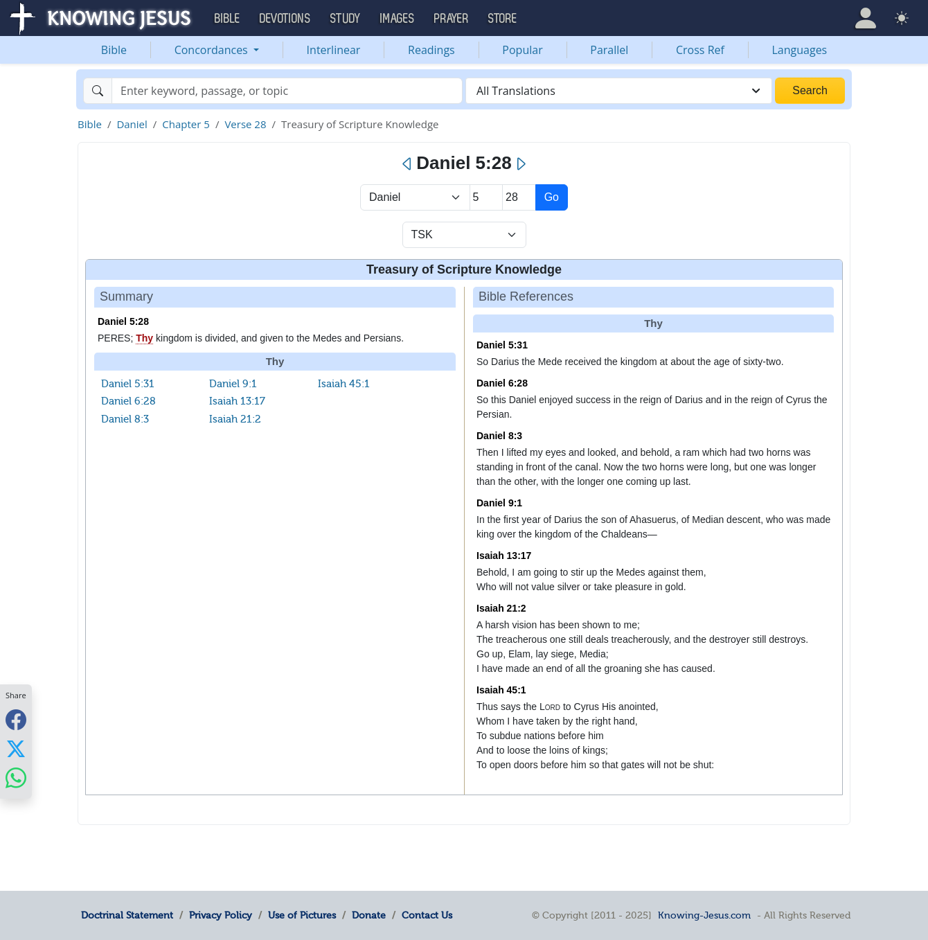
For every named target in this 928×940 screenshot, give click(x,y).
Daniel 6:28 (128, 401)
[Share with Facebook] (16, 719)
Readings (431, 49)
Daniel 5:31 (127, 383)
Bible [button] (227, 18)
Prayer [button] (451, 18)
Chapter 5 (186, 124)
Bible (114, 49)
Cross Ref (700, 49)
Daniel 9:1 (233, 383)
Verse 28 (245, 124)
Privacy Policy (220, 915)
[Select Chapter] (486, 197)
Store (502, 18)
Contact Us (427, 915)
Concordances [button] (213, 49)
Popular (522, 49)
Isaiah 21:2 (235, 419)
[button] (865, 18)
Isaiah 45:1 (344, 383)
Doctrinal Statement (127, 915)
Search (810, 90)
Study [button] (345, 18)
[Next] (520, 164)
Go (551, 197)
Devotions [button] (285, 18)
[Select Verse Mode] (464, 235)
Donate (369, 915)
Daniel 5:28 (123, 321)
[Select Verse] (519, 197)
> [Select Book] (415, 197)
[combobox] (618, 91)
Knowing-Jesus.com (704, 915)
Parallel (609, 49)
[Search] (287, 91)
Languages (800, 49)
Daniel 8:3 (125, 419)
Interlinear (334, 49)
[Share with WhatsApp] (16, 777)
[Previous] (407, 164)
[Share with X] (16, 748)
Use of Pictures (302, 915)
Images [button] (397, 18)
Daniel (131, 124)
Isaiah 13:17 (237, 401)
